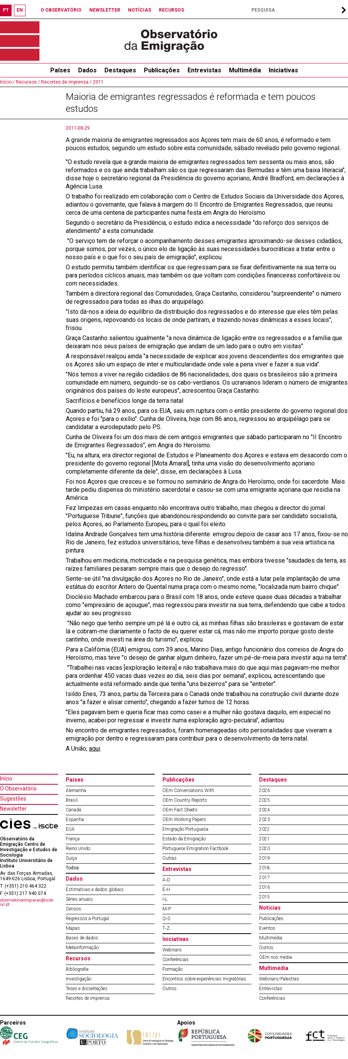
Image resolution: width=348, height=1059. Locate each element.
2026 (264, 790)
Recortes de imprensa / (66, 82)
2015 (264, 897)
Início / (7, 82)
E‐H (166, 889)
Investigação (78, 979)
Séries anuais (79, 899)
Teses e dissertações (86, 988)
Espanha (75, 819)
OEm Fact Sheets (180, 810)
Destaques (120, 70)
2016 (264, 887)
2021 (264, 839)
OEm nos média (275, 957)
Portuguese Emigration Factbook (195, 848)
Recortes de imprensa (87, 998)
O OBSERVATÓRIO (61, 10)
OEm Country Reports (184, 800)
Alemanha (76, 790)
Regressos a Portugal (87, 918)
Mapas (73, 928)
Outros (169, 988)
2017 (264, 877)
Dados (87, 70)
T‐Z (166, 928)
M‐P (166, 909)
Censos (73, 909)
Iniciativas (283, 70)
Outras (169, 858)
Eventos (267, 928)
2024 (264, 810)
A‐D (166, 880)
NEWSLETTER (104, 10)
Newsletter (13, 809)
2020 (264, 848)
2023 (264, 819)
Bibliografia (77, 969)
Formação (172, 969)
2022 (264, 829)
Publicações (162, 70)
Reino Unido (78, 848)
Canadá (73, 810)
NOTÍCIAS (139, 10)
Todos (72, 868)
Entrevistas (204, 70)
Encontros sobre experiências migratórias (204, 979)
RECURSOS (171, 10)
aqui (94, 748)
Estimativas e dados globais (95, 889)
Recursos (78, 958)
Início (6, 778)
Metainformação (82, 947)
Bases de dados (82, 938)
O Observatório (18, 788)
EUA (70, 829)
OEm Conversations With (188, 790)
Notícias (270, 908)
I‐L (164, 899)
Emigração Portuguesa (185, 829)
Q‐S (166, 918)
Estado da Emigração (184, 839)
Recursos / (27, 82)
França (73, 839)
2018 (264, 868)
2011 (98, 82)
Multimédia (245, 70)
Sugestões (13, 799)
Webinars (172, 950)
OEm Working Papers (184, 819)
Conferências (175, 959)
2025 (264, 800)
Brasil (72, 800)
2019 (264, 858)
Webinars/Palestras (279, 979)
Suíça (71, 858)
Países (75, 780)
